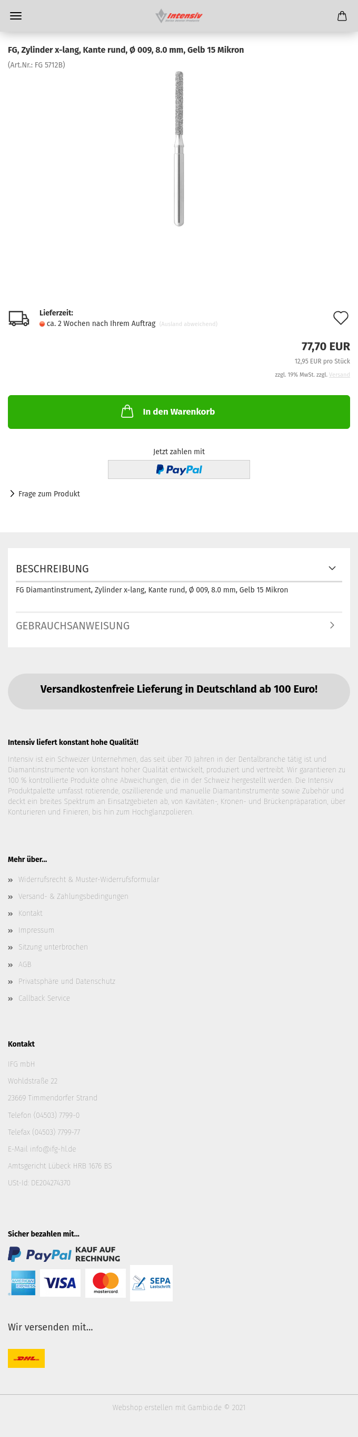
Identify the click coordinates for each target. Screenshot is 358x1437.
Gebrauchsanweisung (73, 625)
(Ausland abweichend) (188, 324)
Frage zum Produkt (49, 494)
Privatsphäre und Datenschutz (66, 981)
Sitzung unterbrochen (53, 947)
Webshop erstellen (143, 1407)
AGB (24, 964)
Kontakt (30, 913)
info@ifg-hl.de (53, 1149)
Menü (16, 15)
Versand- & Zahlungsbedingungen (73, 896)
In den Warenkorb (167, 411)
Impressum (36, 930)
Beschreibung (52, 568)
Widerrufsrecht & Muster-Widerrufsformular (89, 879)
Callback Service (44, 998)
